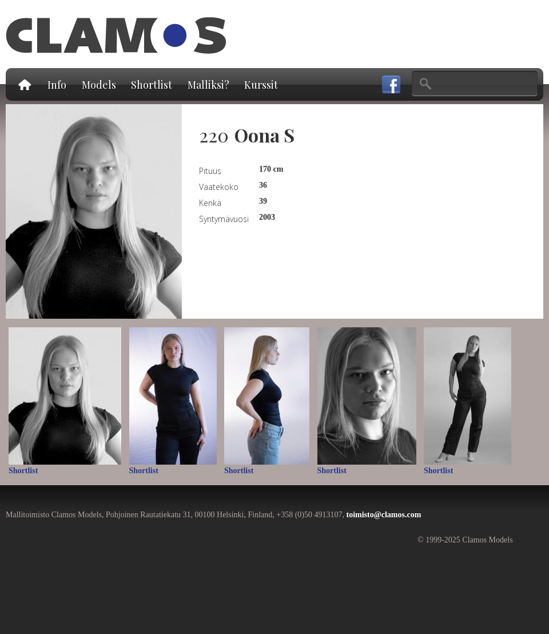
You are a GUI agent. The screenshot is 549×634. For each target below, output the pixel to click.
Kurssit (261, 85)
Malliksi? (208, 85)
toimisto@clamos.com (383, 514)
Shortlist (151, 85)
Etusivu (24, 84)
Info (56, 85)
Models (99, 85)
